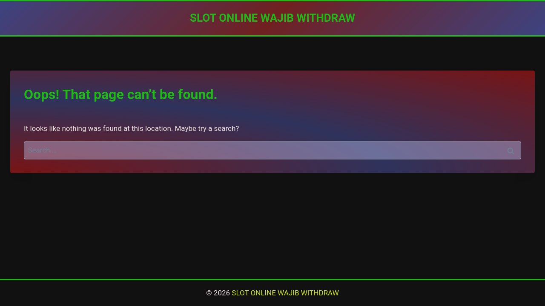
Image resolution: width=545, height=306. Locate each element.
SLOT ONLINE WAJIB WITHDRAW (285, 293)
